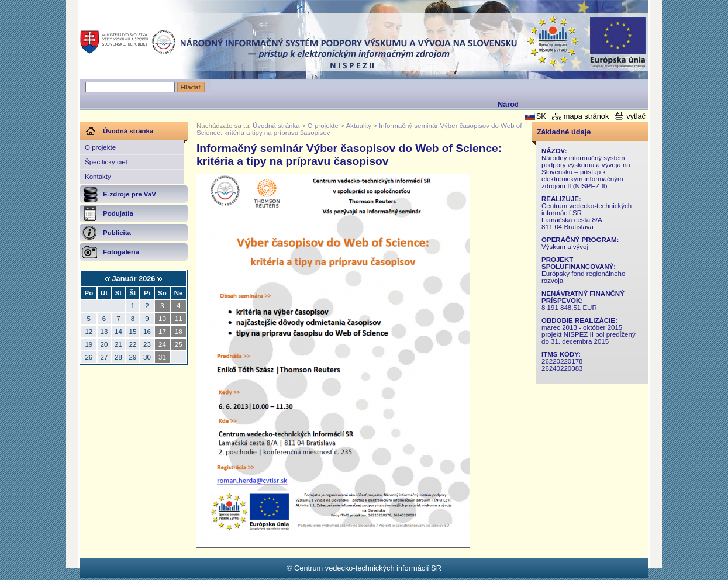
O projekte (100, 147)
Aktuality (358, 125)
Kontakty (98, 176)
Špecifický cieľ (106, 161)
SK (541, 116)
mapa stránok (586, 116)
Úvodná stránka (276, 125)
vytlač (636, 116)
